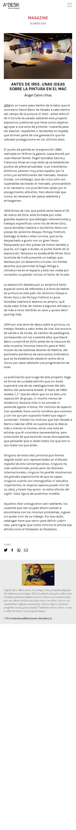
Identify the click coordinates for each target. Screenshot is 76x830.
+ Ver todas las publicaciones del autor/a (28, 618)
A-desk (11, 6)
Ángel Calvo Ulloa (38, 95)
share (7, 544)
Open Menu (69, 5)
